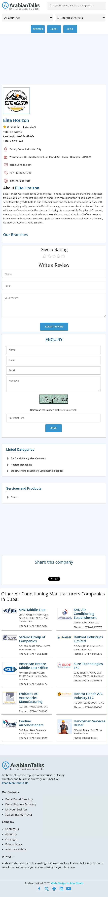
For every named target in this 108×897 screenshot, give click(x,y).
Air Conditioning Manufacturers (28, 458)
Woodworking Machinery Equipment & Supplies (37, 471)
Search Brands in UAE (18, 814)
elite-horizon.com (19, 180)
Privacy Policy (13, 844)
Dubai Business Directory (20, 804)
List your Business (16, 809)
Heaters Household (21, 464)
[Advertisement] (54, 61)
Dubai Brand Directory (19, 799)
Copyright (11, 839)
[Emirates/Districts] (80, 17)
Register (38, 29)
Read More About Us (15, 783)
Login (54, 29)
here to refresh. (68, 410)
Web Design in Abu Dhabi (67, 883)
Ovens (14, 497)
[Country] (27, 17)
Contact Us (12, 829)
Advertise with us (15, 849)
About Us (11, 834)
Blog (70, 29)
